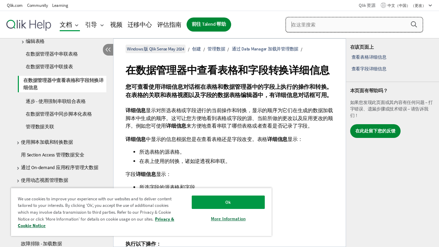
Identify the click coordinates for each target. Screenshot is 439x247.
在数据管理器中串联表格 (52, 54)
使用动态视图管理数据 (44, 180)
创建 (196, 49)
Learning (60, 5)
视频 (116, 24)
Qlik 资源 (367, 5)
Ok (223, 202)
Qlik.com (15, 5)
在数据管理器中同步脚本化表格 (59, 114)
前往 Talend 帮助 (209, 24)
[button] (414, 24)
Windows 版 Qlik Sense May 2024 (155, 49)
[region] (138, 212)
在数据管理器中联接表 (49, 66)
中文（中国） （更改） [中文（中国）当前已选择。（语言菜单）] (407, 5)
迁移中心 (140, 24)
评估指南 (169, 24)
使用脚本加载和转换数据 (47, 142)
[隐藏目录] (108, 50)
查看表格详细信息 (369, 57)
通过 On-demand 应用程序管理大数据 (59, 167)
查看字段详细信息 (369, 69)
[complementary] (392, 142)
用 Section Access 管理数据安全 (52, 155)
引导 (91, 24)
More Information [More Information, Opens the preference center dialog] (223, 219)
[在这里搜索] (354, 24)
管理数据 (216, 49)
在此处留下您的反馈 (375, 131)
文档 (66, 24)
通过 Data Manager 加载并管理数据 (265, 49)
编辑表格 (35, 41)
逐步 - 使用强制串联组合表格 (55, 101)
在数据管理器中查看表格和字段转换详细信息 (63, 84)
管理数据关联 (40, 127)
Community (37, 5)
